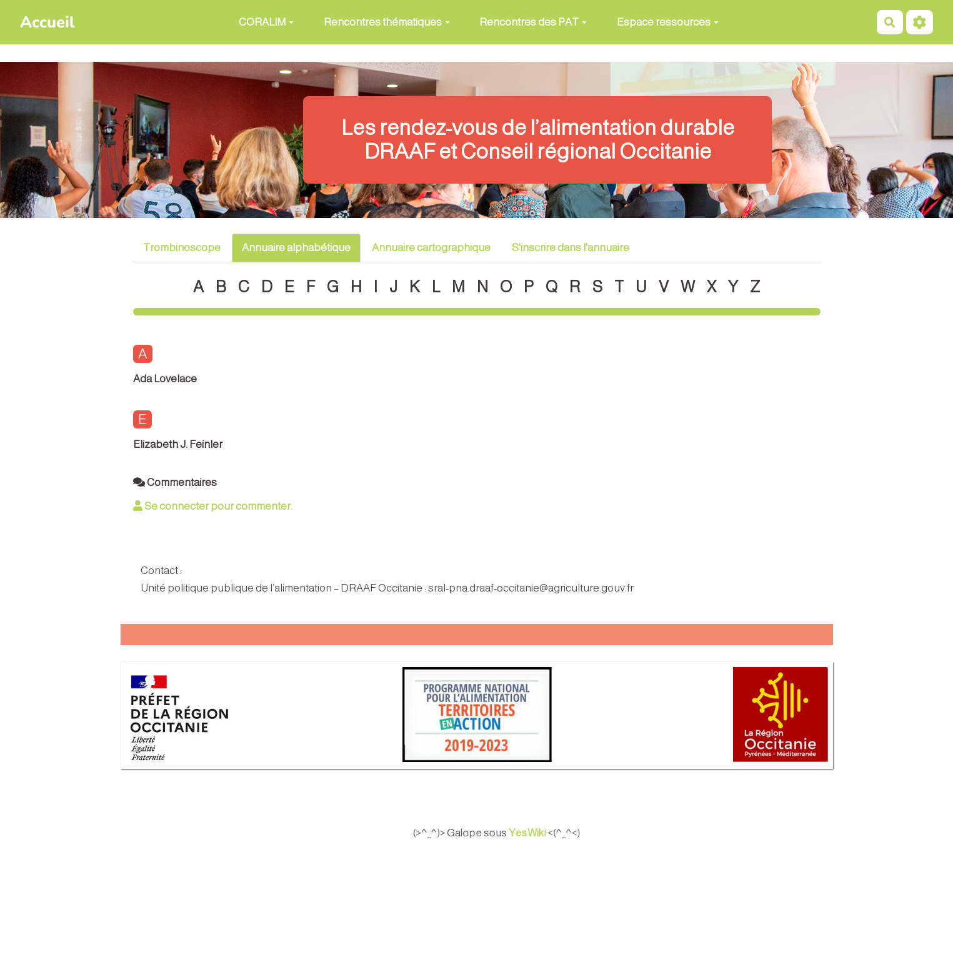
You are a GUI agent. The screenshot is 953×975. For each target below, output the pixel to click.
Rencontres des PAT (533, 22)
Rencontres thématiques (387, 22)
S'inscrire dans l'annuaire (570, 248)
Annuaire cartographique (431, 248)
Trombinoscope (182, 248)
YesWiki (540, 833)
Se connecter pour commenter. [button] (212, 506)
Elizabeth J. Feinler (177, 444)
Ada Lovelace (165, 379)
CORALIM (266, 22)
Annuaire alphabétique (296, 248)
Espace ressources (668, 22)
